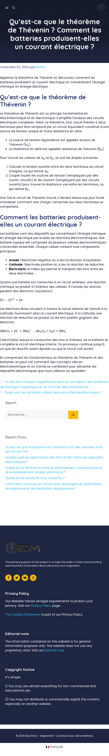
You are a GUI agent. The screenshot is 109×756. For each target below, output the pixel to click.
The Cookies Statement (23, 614)
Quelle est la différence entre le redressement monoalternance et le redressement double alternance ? (53, 470)
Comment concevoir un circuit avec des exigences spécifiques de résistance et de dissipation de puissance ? (53, 486)
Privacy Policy (41, 606)
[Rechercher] (73, 415)
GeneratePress (84, 736)
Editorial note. (54, 650)
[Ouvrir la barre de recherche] (13, 7)
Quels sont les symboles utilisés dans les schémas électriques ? (53, 392)
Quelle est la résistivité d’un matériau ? (34, 478)
